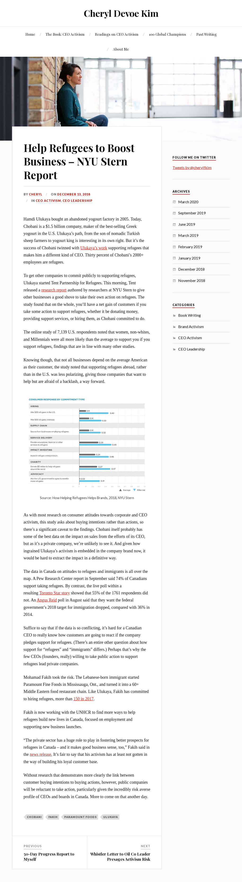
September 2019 (192, 213)
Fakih (53, 816)
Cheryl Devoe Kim (121, 13)
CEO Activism (48, 201)
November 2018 (191, 280)
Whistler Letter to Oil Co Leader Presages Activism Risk (120, 856)
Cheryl (35, 194)
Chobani (34, 816)
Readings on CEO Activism (116, 34)
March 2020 (188, 201)
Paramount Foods (80, 816)
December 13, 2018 (73, 194)
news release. (41, 754)
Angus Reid (47, 600)
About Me (121, 49)
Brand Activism (191, 326)
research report (54, 290)
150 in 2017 (83, 698)
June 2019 (186, 224)
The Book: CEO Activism (65, 34)
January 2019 (189, 258)
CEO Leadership (78, 201)
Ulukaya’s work (93, 248)
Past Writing (206, 34)
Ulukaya (110, 816)
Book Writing (189, 315)
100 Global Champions (167, 34)
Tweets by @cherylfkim (192, 167)
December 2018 (191, 269)
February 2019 (190, 246)
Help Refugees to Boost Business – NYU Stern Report (79, 161)
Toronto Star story (54, 593)
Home (30, 34)
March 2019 (188, 235)
